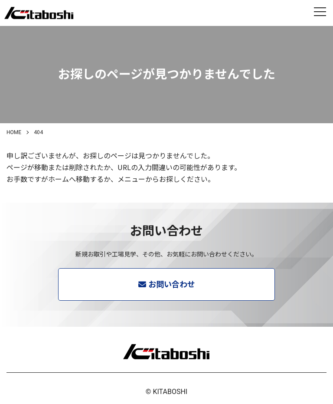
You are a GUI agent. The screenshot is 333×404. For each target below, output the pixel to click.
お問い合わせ (171, 283)
